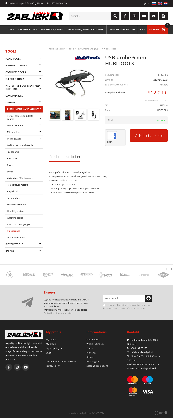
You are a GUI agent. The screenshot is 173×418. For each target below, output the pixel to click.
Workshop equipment (52, 29)
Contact (90, 348)
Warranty (91, 352)
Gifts (142, 29)
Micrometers (13, 132)
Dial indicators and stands (20, 145)
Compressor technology (122, 29)
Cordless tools (15, 72)
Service (90, 357)
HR (166, 3)
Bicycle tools (14, 244)
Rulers (10, 165)
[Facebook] (125, 16)
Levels (10, 171)
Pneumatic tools (16, 65)
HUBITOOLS (161, 110)
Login (145, 3)
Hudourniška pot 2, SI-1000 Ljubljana (24, 3)
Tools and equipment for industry (86, 29)
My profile (51, 339)
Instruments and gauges (23, 109)
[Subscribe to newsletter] (148, 298)
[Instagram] (134, 16)
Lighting (11, 102)
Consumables (14, 95)
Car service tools (27, 29)
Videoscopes (13, 230)
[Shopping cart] (163, 29)
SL (154, 3)
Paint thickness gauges (18, 224)
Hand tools (13, 58)
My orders (51, 343)
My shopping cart (55, 348)
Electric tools (14, 79)
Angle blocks (13, 191)
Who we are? (92, 339)
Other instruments (16, 237)
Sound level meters (16, 204)
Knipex (9, 250)
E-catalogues (92, 361)
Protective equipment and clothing (22, 87)
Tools (11, 29)
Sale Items (154, 29)
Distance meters (15, 125)
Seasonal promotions (97, 365)
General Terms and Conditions (61, 361)
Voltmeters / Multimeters (19, 178)
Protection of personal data (57, 313)
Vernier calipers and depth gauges (20, 117)
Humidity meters (15, 211)
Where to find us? (95, 343)
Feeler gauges (14, 138)
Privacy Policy (53, 365)
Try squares (13, 151)
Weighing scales (15, 217)
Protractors (13, 158)
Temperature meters (17, 184)
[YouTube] (144, 16)
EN (160, 3)
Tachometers (13, 197)
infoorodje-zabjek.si (142, 352)
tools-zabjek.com (57, 48)
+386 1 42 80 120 (57, 3)
